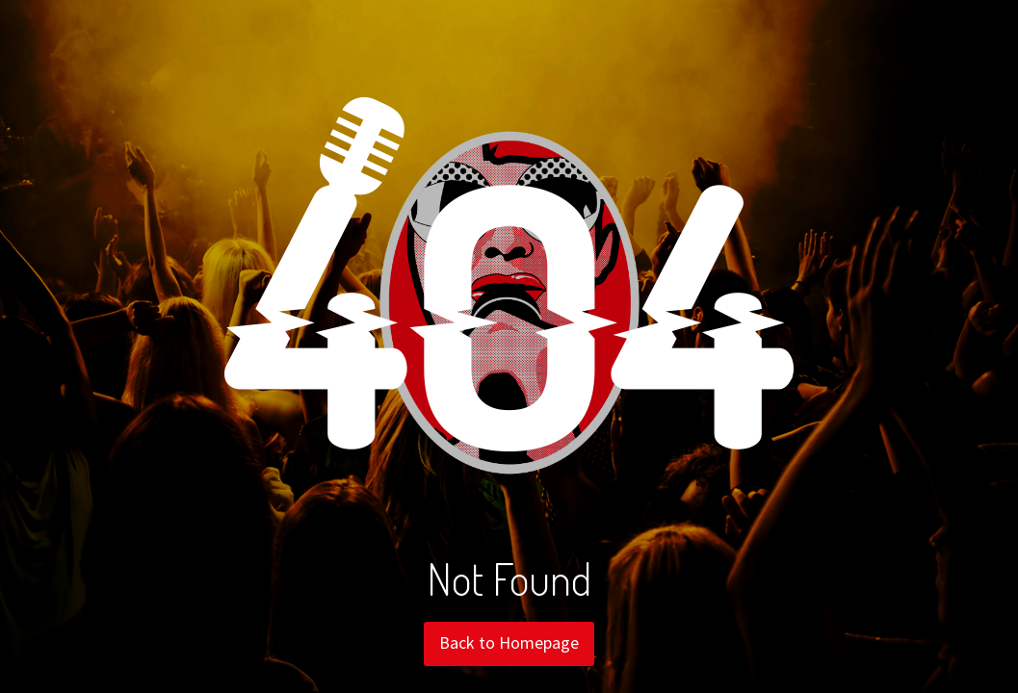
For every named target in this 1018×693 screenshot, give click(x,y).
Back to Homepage (509, 642)
